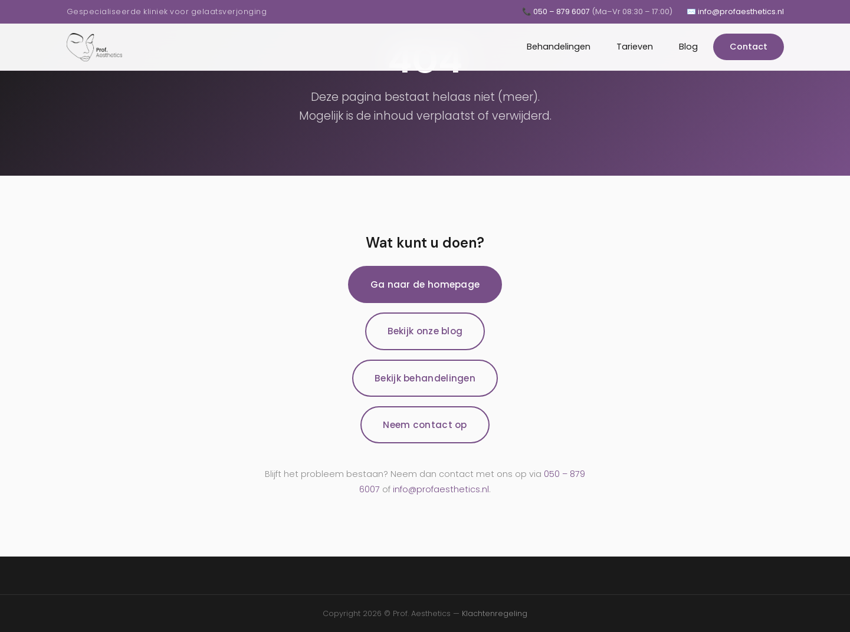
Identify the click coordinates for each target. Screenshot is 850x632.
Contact (748, 46)
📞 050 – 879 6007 (597, 11)
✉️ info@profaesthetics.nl (735, 11)
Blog (688, 46)
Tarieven (634, 46)
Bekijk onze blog (425, 331)
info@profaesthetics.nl (441, 489)
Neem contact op (425, 425)
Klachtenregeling (494, 613)
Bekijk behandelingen (425, 378)
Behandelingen (558, 46)
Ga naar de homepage (425, 284)
